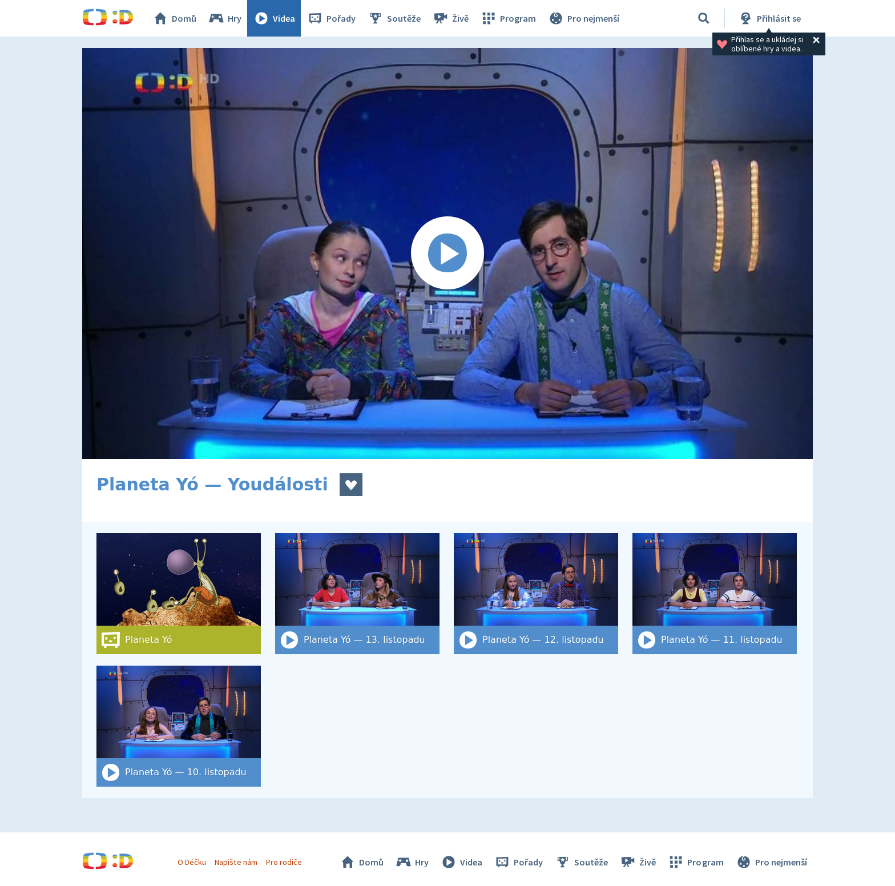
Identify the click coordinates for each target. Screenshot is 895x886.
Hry (224, 18)
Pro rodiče (284, 862)
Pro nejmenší (583, 18)
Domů (174, 18)
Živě (450, 18)
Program (508, 18)
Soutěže (394, 18)
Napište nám (236, 862)
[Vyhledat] (703, 18)
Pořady (331, 18)
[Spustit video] (447, 253)
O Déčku (192, 862)
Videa (274, 18)
